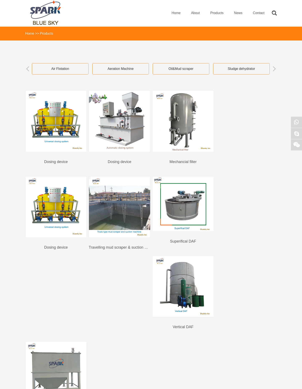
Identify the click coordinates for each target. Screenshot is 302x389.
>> (176, 270)
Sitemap (30, 380)
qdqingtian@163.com (144, 341)
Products (217, 13)
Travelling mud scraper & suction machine (60, 246)
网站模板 (42, 380)
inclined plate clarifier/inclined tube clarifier (249, 246)
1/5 (168, 270)
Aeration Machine (121, 68)
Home (176, 13)
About (195, 13)
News (238, 13)
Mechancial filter (181, 161)
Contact (258, 13)
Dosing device (56, 161)
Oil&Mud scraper (180, 68)
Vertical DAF (181, 246)
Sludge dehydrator (241, 68)
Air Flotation (60, 68)
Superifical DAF (118, 240)
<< (125, 270)
